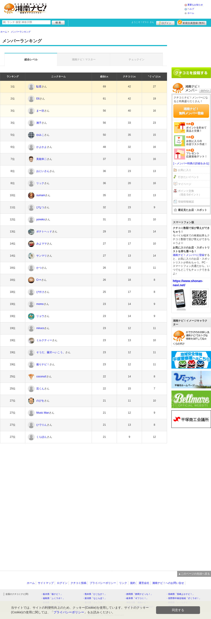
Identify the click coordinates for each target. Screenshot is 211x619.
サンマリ (41, 255)
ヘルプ (190, 9)
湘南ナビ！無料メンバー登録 (191, 111)
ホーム (190, 13)
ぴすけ (40, 291)
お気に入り (184, 170)
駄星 (39, 86)
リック (40, 183)
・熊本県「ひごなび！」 (94, 594)
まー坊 (40, 110)
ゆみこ (40, 134)
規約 (132, 583)
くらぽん (41, 436)
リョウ (40, 316)
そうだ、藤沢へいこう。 (50, 352)
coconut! (41, 376)
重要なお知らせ (195, 5)
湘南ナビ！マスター (84, 59)
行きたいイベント (188, 177)
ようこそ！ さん (142, 22)
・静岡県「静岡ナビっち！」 (138, 594)
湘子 (39, 122)
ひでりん (41, 424)
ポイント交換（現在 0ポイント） (189, 192)
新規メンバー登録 (192, 22)
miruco (40, 328)
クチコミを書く (191, 72)
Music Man (42, 412)
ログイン (165, 22)
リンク (123, 583)
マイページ (184, 184)
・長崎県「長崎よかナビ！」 (180, 594)
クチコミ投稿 (78, 583)
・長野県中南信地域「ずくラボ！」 (183, 598)
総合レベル (31, 59)
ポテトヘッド (44, 231)
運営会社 (144, 583)
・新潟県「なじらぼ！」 (94, 598)
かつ (39, 267)
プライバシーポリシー (103, 583)
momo (40, 304)
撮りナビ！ (42, 364)
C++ (38, 279)
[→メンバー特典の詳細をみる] (191, 163)
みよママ (41, 243)
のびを (40, 400)
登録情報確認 (186, 201)
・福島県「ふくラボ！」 (53, 598)
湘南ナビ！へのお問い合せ (168, 583)
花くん (40, 388)
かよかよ (41, 146)
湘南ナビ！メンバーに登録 (188, 255)
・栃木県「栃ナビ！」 (52, 594)
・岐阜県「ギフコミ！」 (136, 598)
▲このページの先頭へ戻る (194, 573)
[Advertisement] (117, 8)
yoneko (40, 219)
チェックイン (136, 59)
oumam (40, 195)
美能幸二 (41, 159)
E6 (38, 98)
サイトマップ (46, 583)
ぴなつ (40, 207)
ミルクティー (44, 340)
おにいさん (42, 171)
